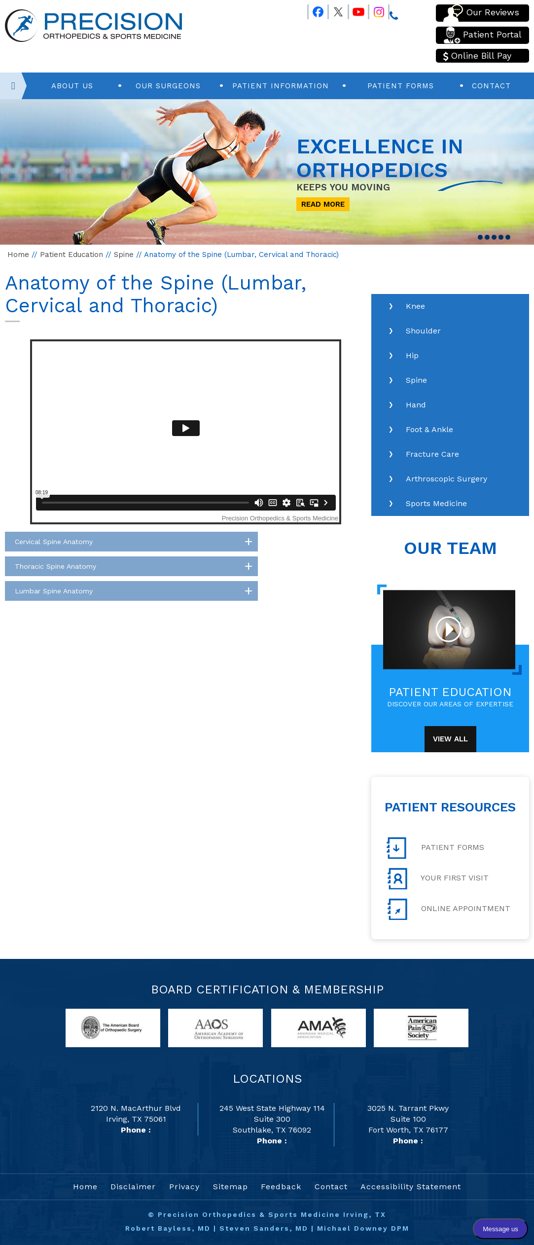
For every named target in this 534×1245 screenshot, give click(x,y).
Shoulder (423, 330)
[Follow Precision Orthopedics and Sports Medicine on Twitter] (334, 10)
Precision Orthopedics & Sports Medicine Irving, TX (272, 1214)
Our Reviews (481, 13)
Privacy (184, 1186)
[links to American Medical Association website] (318, 1027)
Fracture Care (432, 454)
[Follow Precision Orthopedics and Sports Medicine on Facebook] (314, 10)
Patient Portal (482, 35)
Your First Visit (438, 878)
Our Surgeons (168, 85)
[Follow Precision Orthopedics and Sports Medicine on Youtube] (354, 10)
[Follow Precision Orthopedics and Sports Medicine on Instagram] (374, 10)
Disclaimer (133, 1186)
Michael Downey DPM (363, 1228)
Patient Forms (400, 85)
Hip (412, 355)
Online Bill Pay (477, 55)
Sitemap (230, 1186)
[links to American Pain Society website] (421, 1027)
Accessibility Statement (410, 1186)
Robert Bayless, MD (168, 1228)
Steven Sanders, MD (263, 1228)
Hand (416, 404)
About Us (72, 85)
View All (450, 738)
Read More (323, 204)
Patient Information (280, 85)
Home (18, 254)
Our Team (450, 548)
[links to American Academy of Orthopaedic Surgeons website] (215, 1027)
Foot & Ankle (429, 429)
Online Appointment (448, 909)
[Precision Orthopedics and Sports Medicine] (93, 25)
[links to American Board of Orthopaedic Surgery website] (113, 1027)
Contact (491, 85)
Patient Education (71, 254)
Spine (124, 254)
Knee (415, 306)
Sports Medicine (436, 503)
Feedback (281, 1186)
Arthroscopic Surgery (446, 478)
